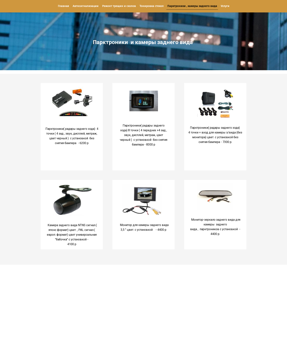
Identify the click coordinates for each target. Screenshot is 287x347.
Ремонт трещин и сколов (119, 6)
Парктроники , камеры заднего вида (192, 6)
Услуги (225, 6)
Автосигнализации (85, 6)
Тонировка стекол (151, 6)
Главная (63, 6)
